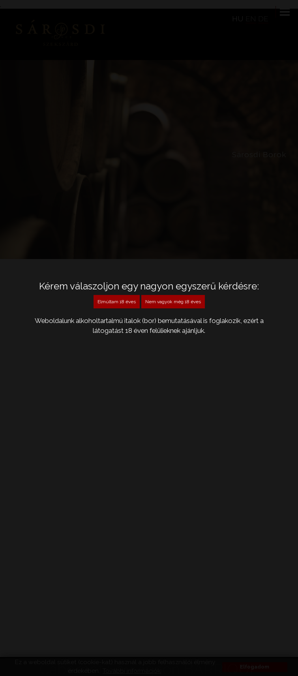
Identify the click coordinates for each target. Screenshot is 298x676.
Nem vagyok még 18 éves (173, 301)
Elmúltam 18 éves (116, 301)
